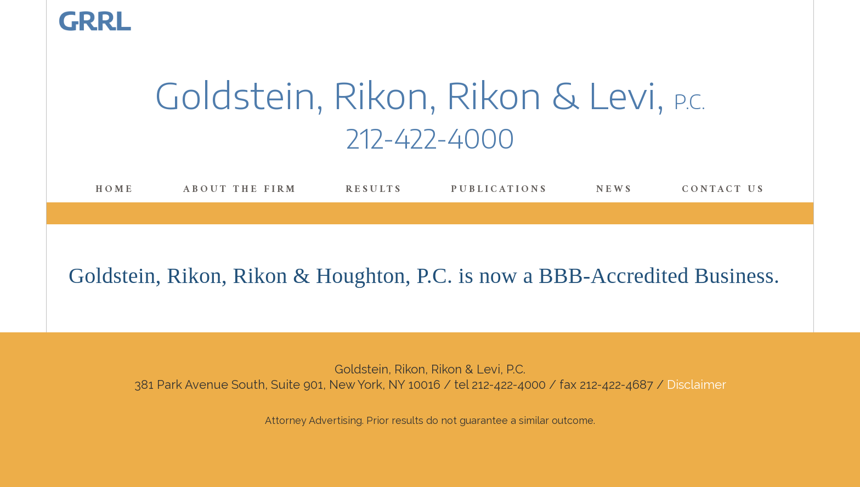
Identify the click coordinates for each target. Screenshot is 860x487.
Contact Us (723, 189)
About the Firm (240, 189)
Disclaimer (696, 384)
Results (374, 189)
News (614, 189)
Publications (499, 189)
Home (114, 189)
